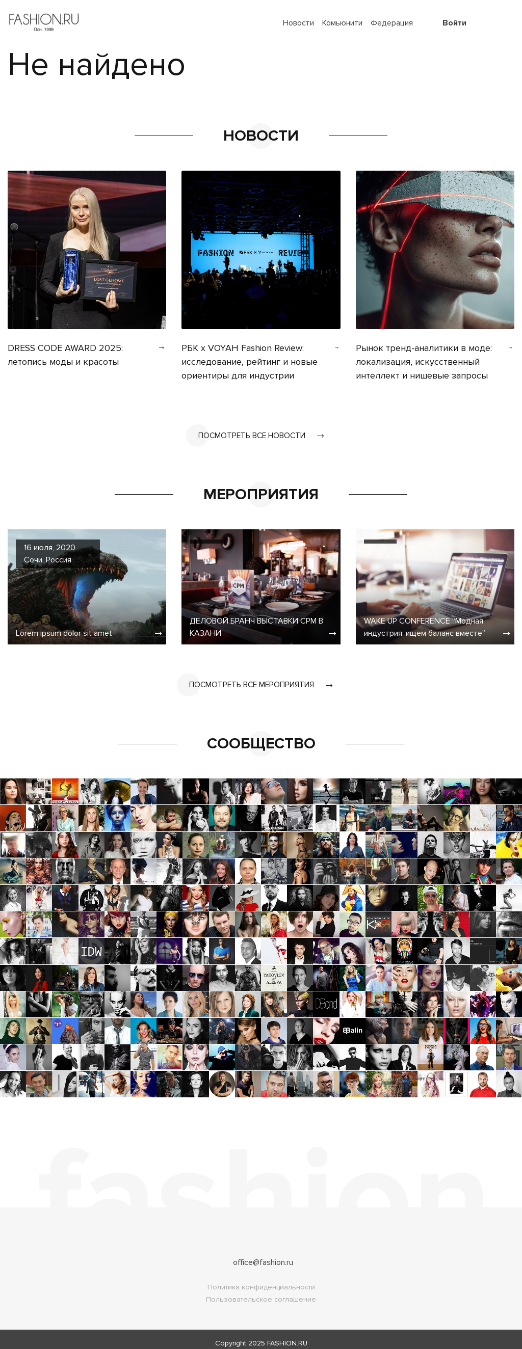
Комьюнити (342, 23)
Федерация (392, 23)
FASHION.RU (287, 1335)
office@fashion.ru (263, 1255)
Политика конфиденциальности (261, 1279)
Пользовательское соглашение (261, 1291)
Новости (298, 23)
